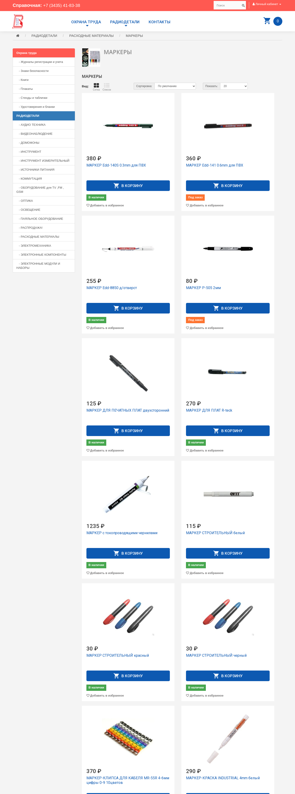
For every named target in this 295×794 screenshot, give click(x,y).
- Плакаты (24, 89)
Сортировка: (144, 86)
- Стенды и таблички (31, 98)
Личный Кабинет (162, 750)
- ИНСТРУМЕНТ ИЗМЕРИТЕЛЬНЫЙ (42, 161)
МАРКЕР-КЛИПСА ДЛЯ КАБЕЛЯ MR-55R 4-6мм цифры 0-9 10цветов (176, 538)
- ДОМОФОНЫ (27, 143)
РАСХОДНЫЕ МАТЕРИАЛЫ (91, 36)
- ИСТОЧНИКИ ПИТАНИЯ (35, 170)
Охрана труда (86, 22)
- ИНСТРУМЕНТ (28, 152)
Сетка (96, 87)
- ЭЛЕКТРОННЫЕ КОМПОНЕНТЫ (41, 255)
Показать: (211, 86)
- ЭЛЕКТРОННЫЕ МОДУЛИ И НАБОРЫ (38, 266)
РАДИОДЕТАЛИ (124, 22)
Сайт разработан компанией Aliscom (105, 789)
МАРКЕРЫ (134, 36)
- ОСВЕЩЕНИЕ (28, 210)
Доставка (157, 742)
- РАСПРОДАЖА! (29, 228)
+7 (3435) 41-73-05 (29, 755)
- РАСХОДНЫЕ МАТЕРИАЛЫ (37, 237)
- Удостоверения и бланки (35, 107)
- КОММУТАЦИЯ (29, 179)
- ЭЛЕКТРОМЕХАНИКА (33, 246)
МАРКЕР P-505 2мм (103, 288)
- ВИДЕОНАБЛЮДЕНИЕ (34, 134)
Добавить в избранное (107, 206)
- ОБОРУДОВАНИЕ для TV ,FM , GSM (40, 190)
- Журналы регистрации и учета (39, 62)
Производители (161, 738)
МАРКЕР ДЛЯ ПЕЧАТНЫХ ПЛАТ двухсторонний (178, 290)
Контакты (159, 22)
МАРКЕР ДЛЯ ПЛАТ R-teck (248, 288)
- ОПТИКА (24, 201)
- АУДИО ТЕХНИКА (31, 125)
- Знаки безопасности (32, 71)
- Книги (22, 80)
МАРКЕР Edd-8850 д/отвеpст (250, 166)
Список (107, 87)
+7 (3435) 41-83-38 (63, 5)
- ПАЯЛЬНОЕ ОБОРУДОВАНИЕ (39, 219)
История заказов (162, 754)
